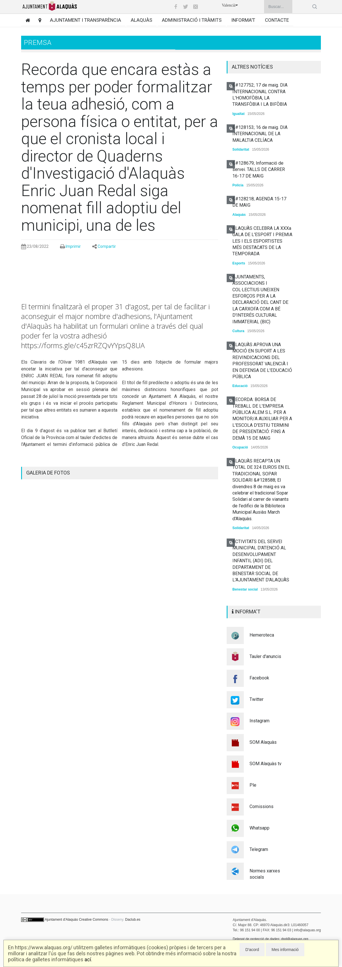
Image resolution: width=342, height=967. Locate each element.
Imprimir (73, 246)
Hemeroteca (262, 635)
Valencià (230, 5)
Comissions (261, 806)
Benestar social (245, 589)
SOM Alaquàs (263, 742)
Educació (240, 386)
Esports (238, 263)
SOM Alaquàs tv (265, 763)
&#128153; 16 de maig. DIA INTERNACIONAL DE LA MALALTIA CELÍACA (259, 134)
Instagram (259, 720)
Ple (253, 785)
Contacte (277, 20)
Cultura (238, 331)
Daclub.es (132, 920)
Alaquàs (141, 20)
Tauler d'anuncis (265, 656)
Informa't (243, 20)
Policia (238, 185)
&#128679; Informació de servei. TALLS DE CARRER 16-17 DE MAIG (258, 169)
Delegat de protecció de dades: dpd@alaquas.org (270, 939)
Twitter (256, 699)
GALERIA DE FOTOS (48, 473)
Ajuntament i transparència (85, 20)
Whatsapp (259, 828)
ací (88, 959)
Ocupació (240, 447)
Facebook (259, 678)
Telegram (259, 849)
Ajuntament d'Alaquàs (61, 920)
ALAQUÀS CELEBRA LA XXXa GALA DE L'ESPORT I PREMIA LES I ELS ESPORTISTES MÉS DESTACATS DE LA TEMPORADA (262, 241)
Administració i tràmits (192, 20)
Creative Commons (93, 920)
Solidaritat (240, 149)
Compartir (107, 246)
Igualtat (238, 114)
